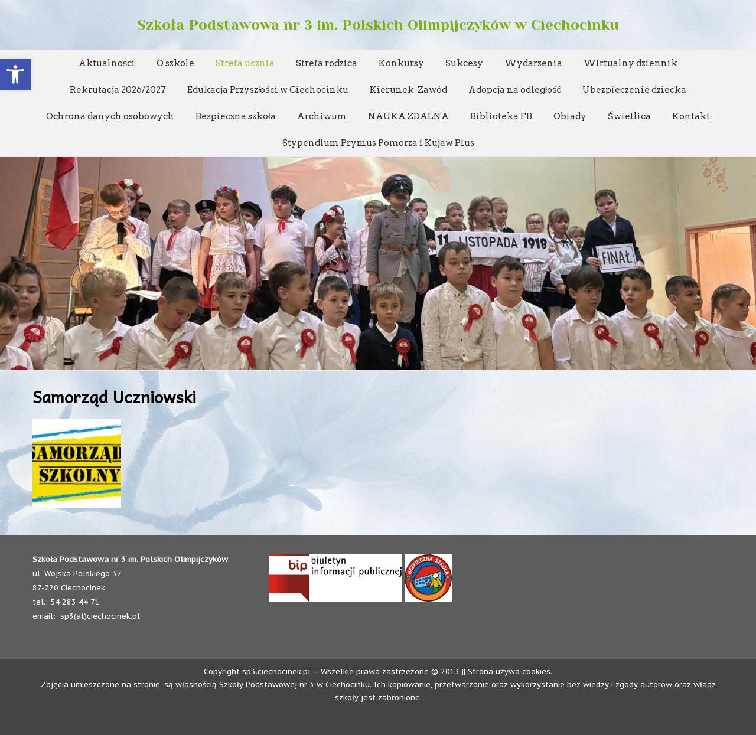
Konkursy (401, 63)
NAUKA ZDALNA (408, 116)
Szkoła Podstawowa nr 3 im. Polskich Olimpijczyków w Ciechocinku (378, 25)
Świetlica (629, 116)
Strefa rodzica (326, 63)
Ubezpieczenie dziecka (634, 89)
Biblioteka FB (501, 116)
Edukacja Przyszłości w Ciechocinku (267, 89)
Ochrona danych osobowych (110, 116)
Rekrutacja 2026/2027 (118, 89)
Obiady (569, 116)
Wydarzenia (533, 63)
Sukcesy (464, 63)
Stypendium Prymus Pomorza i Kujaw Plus (378, 143)
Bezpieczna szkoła (235, 116)
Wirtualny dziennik (630, 63)
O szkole (175, 63)
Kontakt (691, 116)
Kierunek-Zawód (408, 89)
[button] (15, 74)
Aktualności (107, 63)
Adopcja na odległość (514, 89)
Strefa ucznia (245, 63)
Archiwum (322, 116)
